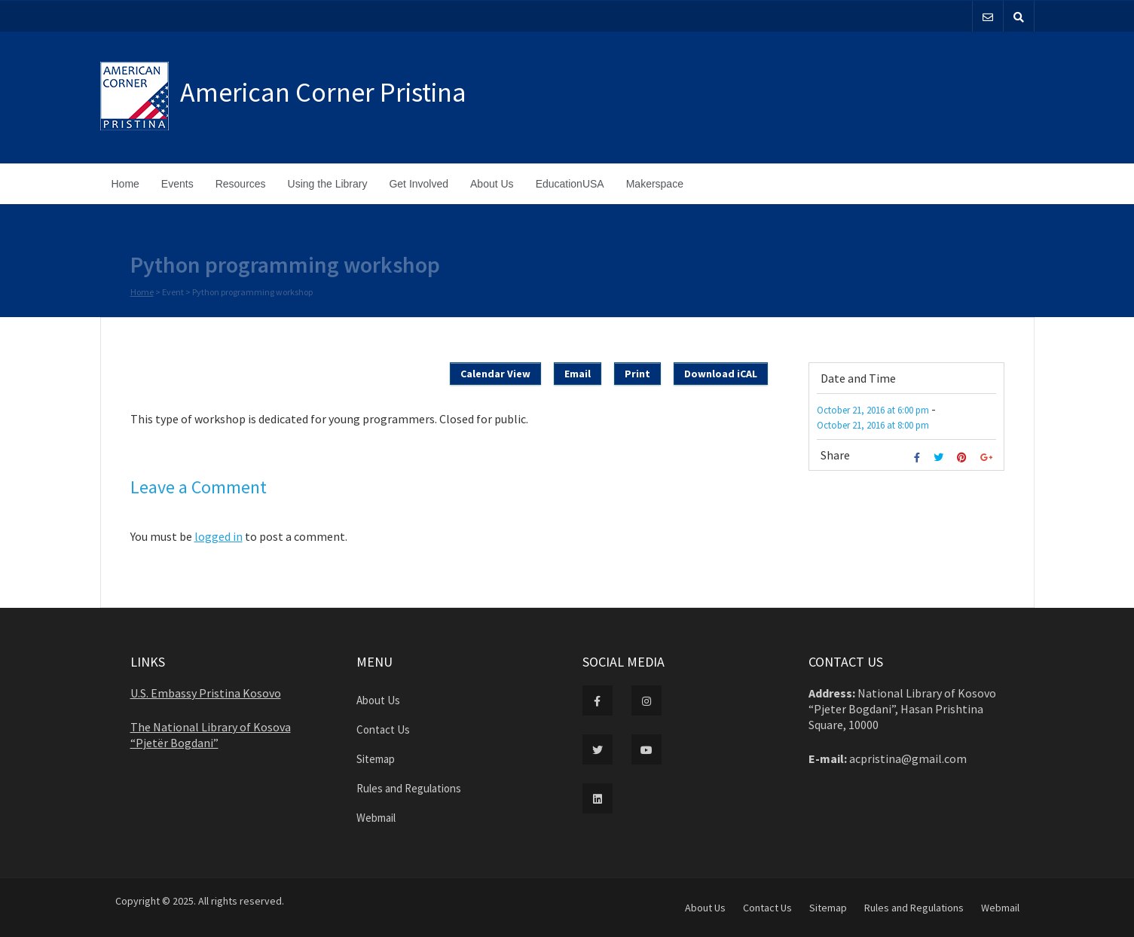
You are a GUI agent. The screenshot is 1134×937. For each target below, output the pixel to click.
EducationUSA (570, 184)
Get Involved (418, 184)
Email (577, 373)
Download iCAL (720, 373)
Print (637, 373)
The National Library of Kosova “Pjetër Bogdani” (210, 734)
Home (125, 184)
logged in (218, 536)
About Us (492, 184)
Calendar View (495, 373)
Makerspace (654, 184)
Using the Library (328, 184)
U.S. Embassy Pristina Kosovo (205, 692)
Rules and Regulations (408, 788)
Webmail (376, 817)
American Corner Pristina (323, 92)
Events (177, 184)
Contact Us (383, 729)
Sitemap (375, 759)
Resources (240, 184)
